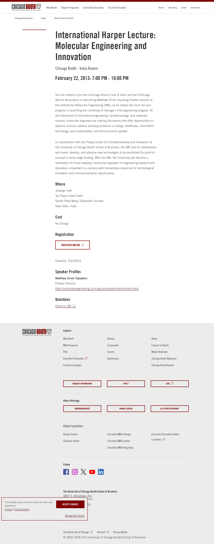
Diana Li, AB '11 (65, 306)
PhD (65, 351)
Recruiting (173, 7)
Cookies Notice (21, 509)
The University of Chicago (76, 532)
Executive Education (93, 7)
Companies (113, 345)
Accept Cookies (70, 504)
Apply (125, 383)
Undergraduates (82, 408)
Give (168, 383)
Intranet (101, 532)
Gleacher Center (71, 440)
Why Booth (51, 7)
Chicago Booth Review (162, 365)
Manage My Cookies (75, 515)
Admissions (195, 7)
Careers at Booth (160, 345)
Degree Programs (70, 7)
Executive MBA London (118, 440)
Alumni (161, 7)
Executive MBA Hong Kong (120, 447)
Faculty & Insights (117, 7)
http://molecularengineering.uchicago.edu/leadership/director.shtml (97, 288)
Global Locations (73, 426)
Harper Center (70, 434)
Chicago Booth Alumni (24, 18)
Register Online (70, 245)
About (154, 338)
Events (184, 7)
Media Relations (159, 351)
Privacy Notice (120, 532)
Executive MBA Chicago (119, 434)
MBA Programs (70, 345)
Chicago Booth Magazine (164, 358)
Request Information (82, 383)
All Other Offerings (169, 408)
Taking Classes (126, 408)
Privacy (8, 509)
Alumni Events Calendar (64, 18)
